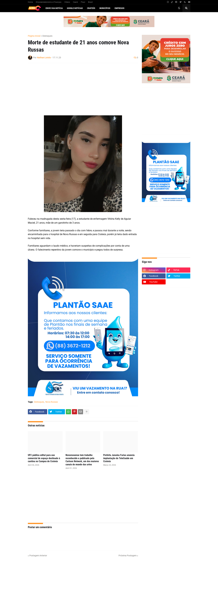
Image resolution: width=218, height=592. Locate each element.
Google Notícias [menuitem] (75, 8)
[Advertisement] (80, 87)
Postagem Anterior (38, 555)
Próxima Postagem (128, 555)
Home (30, 2)
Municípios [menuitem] (104, 8)
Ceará (75, 2)
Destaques (47, 36)
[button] (179, 8)
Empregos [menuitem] (119, 8)
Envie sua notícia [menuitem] (54, 8)
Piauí (83, 2)
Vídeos (67, 2)
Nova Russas (51, 402)
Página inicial (34, 36)
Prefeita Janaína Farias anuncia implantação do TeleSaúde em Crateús (119, 458)
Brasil (90, 2)
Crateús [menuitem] (91, 8)
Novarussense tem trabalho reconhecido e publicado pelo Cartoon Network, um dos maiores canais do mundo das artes (82, 460)
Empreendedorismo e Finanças (48, 2)
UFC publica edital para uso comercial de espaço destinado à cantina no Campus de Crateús (44, 458)
